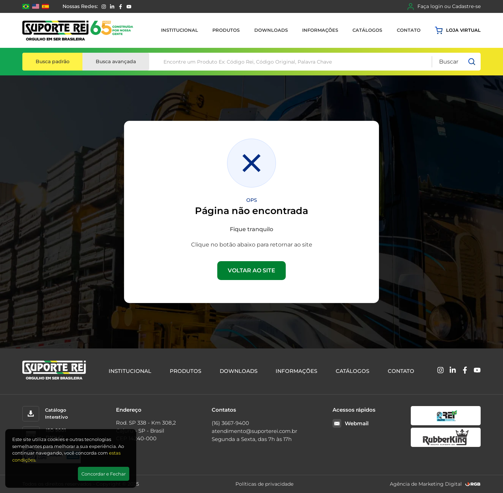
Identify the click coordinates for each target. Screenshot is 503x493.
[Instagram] (103, 6)
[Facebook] (120, 6)
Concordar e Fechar (103, 474)
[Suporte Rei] (77, 30)
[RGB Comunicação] (473, 484)
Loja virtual (458, 30)
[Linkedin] (112, 6)
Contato (409, 30)
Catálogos (367, 30)
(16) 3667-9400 (230, 423)
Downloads (271, 30)
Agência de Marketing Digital (426, 484)
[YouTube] (128, 6)
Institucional (179, 30)
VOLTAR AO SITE (251, 270)
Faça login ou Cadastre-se (444, 6)
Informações (320, 30)
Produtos (226, 30)
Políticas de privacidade (264, 484)
